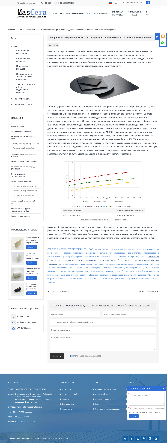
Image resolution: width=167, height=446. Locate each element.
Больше (31, 247)
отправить (57, 356)
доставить (66, 389)
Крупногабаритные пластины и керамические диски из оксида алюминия (33, 240)
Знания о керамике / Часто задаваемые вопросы (25, 89)
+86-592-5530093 (24, 316)
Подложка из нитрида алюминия (25, 191)
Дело (97, 404)
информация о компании (105, 389)
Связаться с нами (134, 13)
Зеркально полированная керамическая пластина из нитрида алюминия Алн (32, 255)
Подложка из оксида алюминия (24, 186)
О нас (147, 13)
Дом (55, 13)
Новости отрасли (33, 30)
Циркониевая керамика (21, 131)
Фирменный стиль (103, 394)
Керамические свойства (23, 59)
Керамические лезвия (20, 216)
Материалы (78, 13)
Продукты (64, 13)
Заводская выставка (117, 13)
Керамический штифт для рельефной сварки (32, 286)
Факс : (11, 417)
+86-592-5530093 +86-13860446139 (59, 3)
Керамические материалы (23, 52)
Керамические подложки (21, 181)
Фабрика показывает (104, 399)
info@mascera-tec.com (29, 3)
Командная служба (70, 394)
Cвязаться (14, 383)
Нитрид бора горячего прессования (26, 144)
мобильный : (13, 422)
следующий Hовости (147, 291)
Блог (89, 13)
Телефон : (12, 412)
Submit (134, 416)
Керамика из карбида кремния (24, 162)
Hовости (65, 399)
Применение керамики (22, 67)
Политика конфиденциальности (108, 409)
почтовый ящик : (15, 407)
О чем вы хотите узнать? (147, 399)
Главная (11, 30)
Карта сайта (67, 409)
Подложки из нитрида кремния (24, 195)
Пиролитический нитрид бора (24, 148)
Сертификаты (68, 404)
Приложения (100, 13)
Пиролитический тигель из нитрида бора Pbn (33, 271)
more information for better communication (143, 412)
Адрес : (11, 394)
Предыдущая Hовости (58, 291)
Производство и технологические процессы (24, 77)
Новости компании (23, 104)
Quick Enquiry (163, 388)
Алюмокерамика (18, 126)
